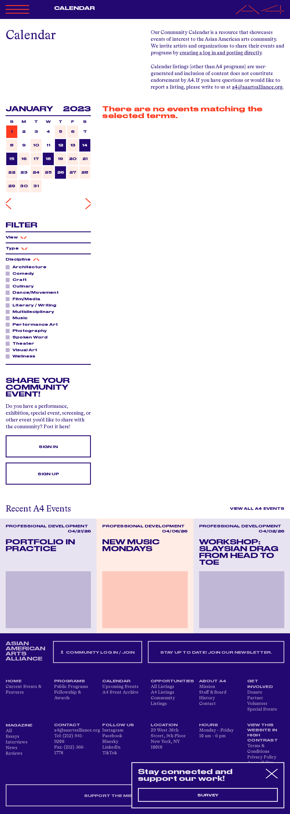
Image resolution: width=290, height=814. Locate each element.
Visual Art (23, 350)
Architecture (28, 267)
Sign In (48, 447)
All (9, 731)
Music (18, 318)
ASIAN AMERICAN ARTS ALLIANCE (25, 651)
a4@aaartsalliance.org (257, 87)
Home (14, 681)
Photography (28, 330)
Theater (22, 343)
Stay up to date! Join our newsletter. (216, 652)
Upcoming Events (120, 687)
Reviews (14, 753)
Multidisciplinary (32, 311)
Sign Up (48, 474)
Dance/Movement (34, 292)
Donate (254, 692)
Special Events (262, 709)
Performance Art (33, 324)
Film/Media (25, 299)
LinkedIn (111, 747)
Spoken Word (28, 337)
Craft (18, 279)
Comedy (22, 273)
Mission (207, 687)
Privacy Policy (261, 757)
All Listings (162, 687)
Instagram (112, 730)
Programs (69, 681)
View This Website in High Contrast (262, 732)
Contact (207, 704)
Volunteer (257, 704)
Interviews (16, 742)
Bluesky (110, 742)
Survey (207, 795)
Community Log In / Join (97, 652)
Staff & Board (212, 692)
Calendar (74, 8)
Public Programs (71, 687)
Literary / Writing (33, 305)
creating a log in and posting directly (220, 53)
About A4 (213, 681)
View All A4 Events (257, 508)
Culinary (22, 286)
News (11, 748)
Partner (255, 698)
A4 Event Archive (120, 692)
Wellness (22, 356)
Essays (12, 736)
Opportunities (172, 681)
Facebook (112, 736)
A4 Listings (162, 692)
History (207, 698)
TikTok (109, 753)
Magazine (19, 725)
